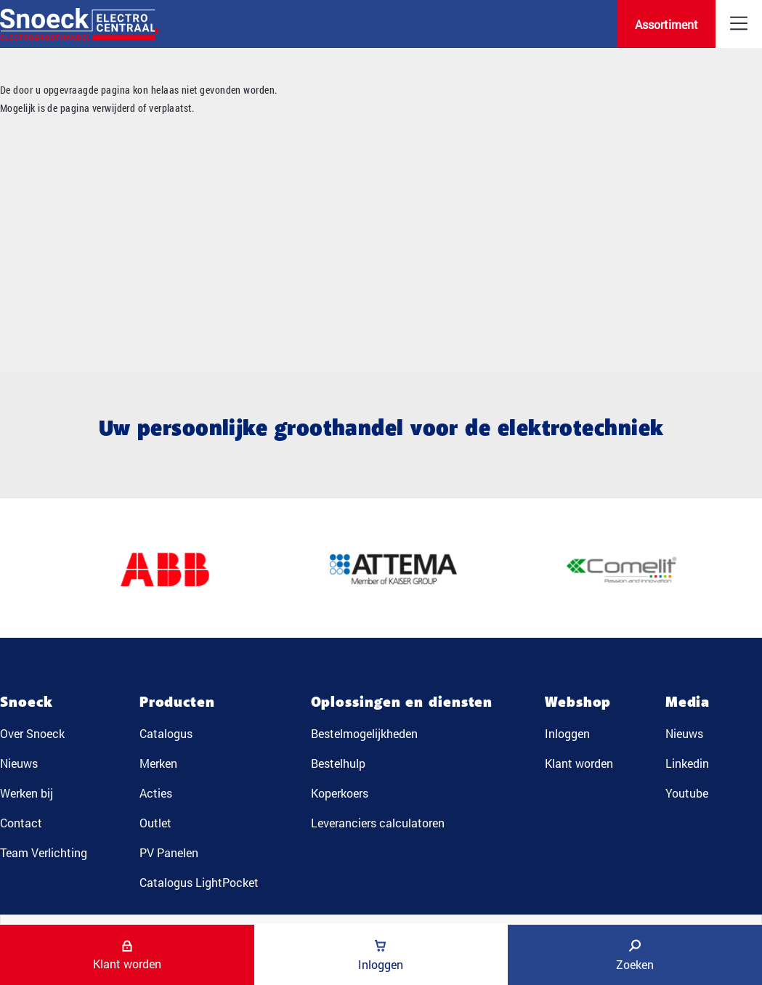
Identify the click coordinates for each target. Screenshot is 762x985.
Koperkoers (339, 792)
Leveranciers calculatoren (378, 822)
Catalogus (165, 733)
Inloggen (567, 733)
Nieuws (19, 763)
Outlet (155, 822)
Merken (158, 763)
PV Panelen (168, 852)
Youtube (686, 792)
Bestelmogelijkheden (364, 733)
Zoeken (635, 955)
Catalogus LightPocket (199, 882)
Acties (155, 792)
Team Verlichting (43, 852)
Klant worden (579, 763)
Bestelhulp (338, 763)
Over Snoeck (32, 733)
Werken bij (26, 792)
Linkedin (687, 763)
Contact (21, 822)
